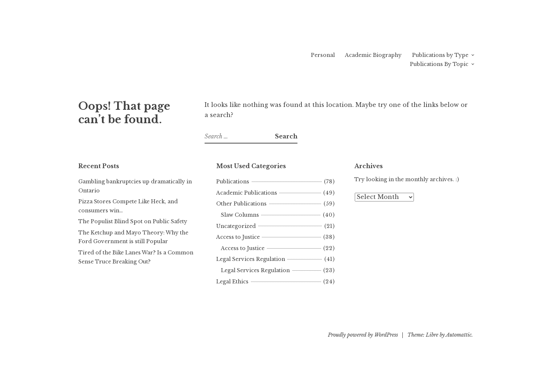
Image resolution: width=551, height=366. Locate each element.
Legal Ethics (232, 281)
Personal (323, 55)
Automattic (459, 335)
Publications (232, 181)
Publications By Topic (439, 64)
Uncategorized (236, 226)
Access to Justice (238, 237)
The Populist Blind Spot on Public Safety (132, 221)
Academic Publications (246, 193)
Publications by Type (440, 55)
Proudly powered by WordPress (363, 335)
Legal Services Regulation (250, 259)
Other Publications (241, 203)
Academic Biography (373, 55)
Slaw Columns (240, 215)
